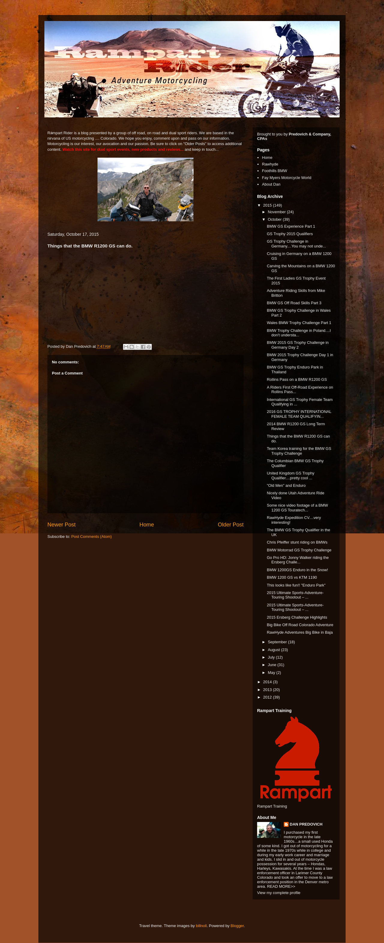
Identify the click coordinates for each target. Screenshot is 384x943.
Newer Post (61, 525)
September (278, 642)
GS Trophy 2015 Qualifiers (290, 234)
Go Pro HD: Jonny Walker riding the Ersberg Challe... (297, 560)
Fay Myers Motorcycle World (286, 177)
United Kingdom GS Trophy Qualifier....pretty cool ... (290, 475)
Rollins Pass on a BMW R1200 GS (297, 379)
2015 (268, 205)
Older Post (231, 525)
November (277, 212)
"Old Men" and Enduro (286, 485)
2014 (268, 682)
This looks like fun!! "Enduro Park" (296, 585)
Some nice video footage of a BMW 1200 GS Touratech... (297, 507)
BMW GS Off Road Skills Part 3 (294, 303)
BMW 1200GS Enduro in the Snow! (297, 570)
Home (147, 525)
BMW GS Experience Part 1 (291, 226)
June (273, 665)
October (275, 219)
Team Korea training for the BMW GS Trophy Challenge (299, 451)
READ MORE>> (281, 886)
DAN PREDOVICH (306, 824)
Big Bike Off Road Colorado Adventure (300, 625)
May (272, 672)
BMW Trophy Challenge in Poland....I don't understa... (299, 333)
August (274, 649)
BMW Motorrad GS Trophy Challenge (299, 550)
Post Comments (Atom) (91, 536)
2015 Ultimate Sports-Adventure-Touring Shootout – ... (295, 595)
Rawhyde (270, 164)
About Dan (271, 184)
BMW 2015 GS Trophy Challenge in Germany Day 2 (297, 345)
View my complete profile (278, 892)
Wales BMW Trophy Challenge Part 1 (299, 322)
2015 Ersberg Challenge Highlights (297, 617)
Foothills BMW (274, 170)
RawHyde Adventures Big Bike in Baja (300, 632)
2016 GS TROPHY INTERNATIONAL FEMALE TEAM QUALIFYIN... (299, 414)
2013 (268, 689)
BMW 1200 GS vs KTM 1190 (292, 577)
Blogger (237, 925)
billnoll (201, 925)
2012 (268, 697)
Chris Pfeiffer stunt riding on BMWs (297, 542)
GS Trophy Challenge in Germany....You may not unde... (296, 243)
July (272, 657)
